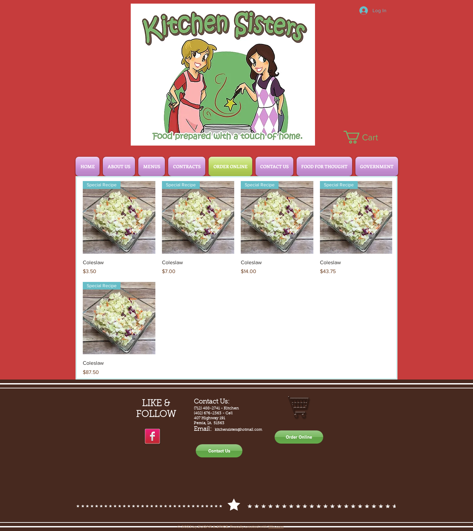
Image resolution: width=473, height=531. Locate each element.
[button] (368, 137)
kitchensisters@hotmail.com (238, 430)
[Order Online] (299, 437)
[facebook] (152, 436)
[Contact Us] (219, 450)
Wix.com (276, 526)
